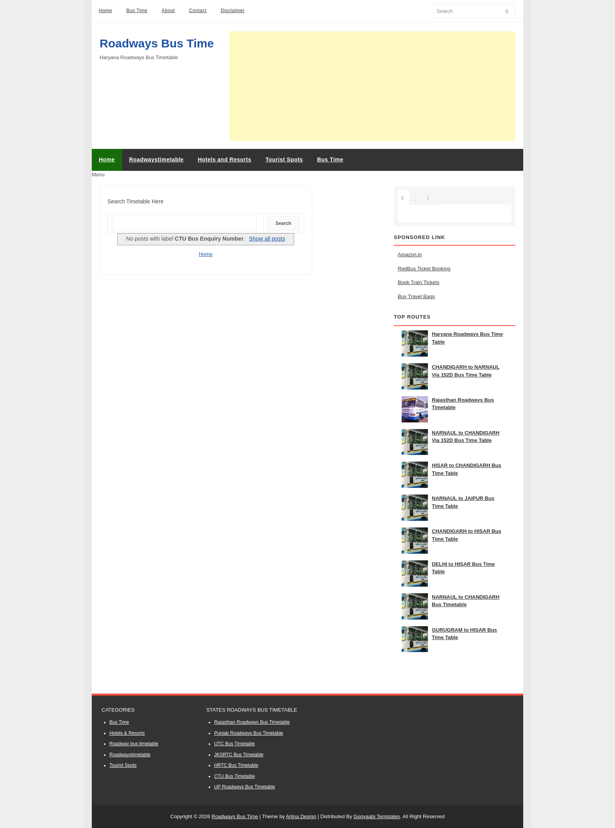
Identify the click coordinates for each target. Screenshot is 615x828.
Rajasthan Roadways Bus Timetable (252, 722)
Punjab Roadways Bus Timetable (248, 733)
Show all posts (267, 239)
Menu (98, 175)
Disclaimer (233, 10)
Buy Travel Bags (416, 296)
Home (105, 10)
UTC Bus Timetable (234, 743)
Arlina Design (301, 816)
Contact (198, 10)
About (168, 10)
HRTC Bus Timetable (236, 765)
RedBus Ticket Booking (424, 269)
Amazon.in (410, 254)
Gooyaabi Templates (376, 816)
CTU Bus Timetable (234, 776)
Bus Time (136, 10)
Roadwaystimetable (130, 754)
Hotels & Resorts (127, 733)
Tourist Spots (122, 765)
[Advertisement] (372, 86)
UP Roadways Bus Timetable (244, 787)
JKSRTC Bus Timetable (239, 754)
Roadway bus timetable (133, 743)
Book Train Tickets (418, 282)
